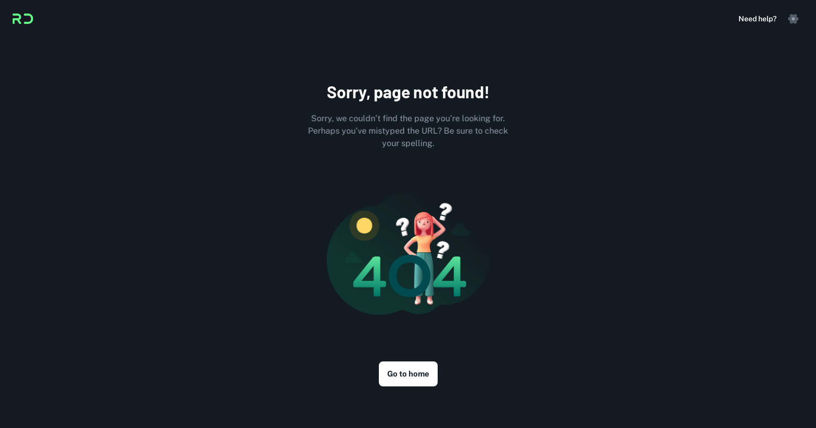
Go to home (408, 373)
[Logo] (22, 18)
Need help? (757, 19)
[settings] (793, 18)
